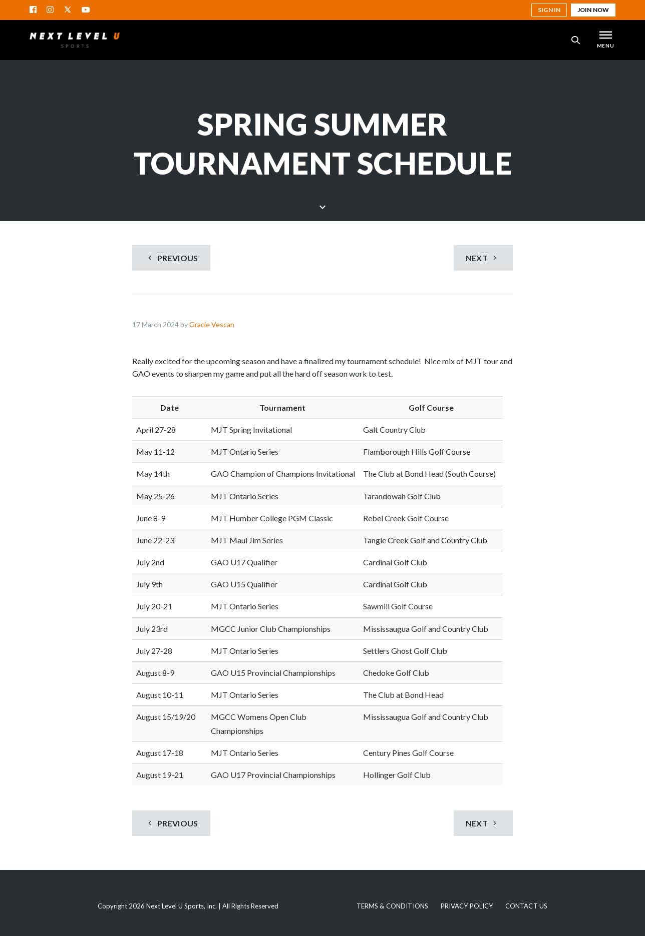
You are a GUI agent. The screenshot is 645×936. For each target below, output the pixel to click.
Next (482, 258)
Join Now (593, 10)
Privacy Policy (467, 906)
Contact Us (526, 906)
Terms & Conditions (392, 906)
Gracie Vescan (211, 324)
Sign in (549, 10)
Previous (172, 258)
